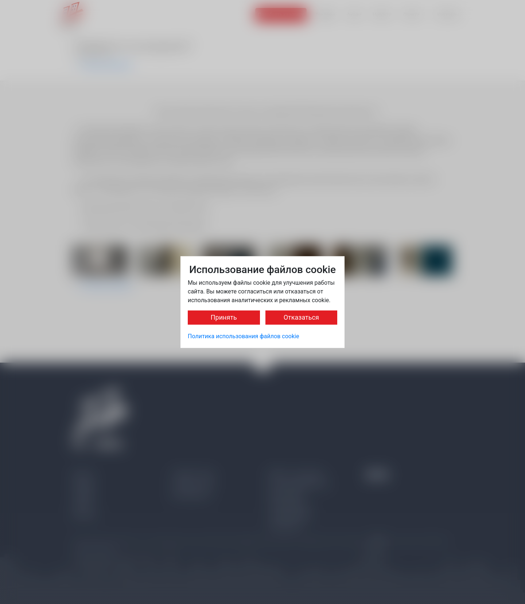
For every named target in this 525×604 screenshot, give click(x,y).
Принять (224, 317)
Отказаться (301, 317)
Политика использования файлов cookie (243, 336)
